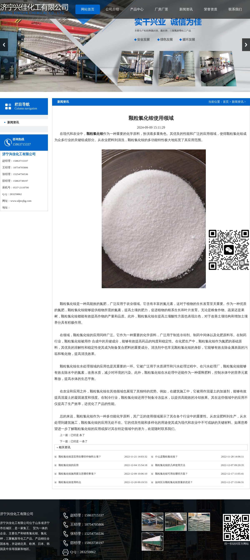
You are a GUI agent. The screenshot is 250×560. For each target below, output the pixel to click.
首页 (226, 101)
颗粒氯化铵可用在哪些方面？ (171, 473)
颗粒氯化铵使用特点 (70, 482)
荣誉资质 (210, 9)
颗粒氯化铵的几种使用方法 (170, 465)
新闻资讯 (186, 9)
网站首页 (87, 9)
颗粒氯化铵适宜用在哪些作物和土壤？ (80, 456)
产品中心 (137, 9)
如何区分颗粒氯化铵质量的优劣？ (174, 482)
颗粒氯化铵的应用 (69, 465)
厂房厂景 (161, 9)
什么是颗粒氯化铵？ (166, 456)
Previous (4, 44)
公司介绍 (112, 9)
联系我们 (235, 9)
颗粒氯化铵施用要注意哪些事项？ (77, 473)
